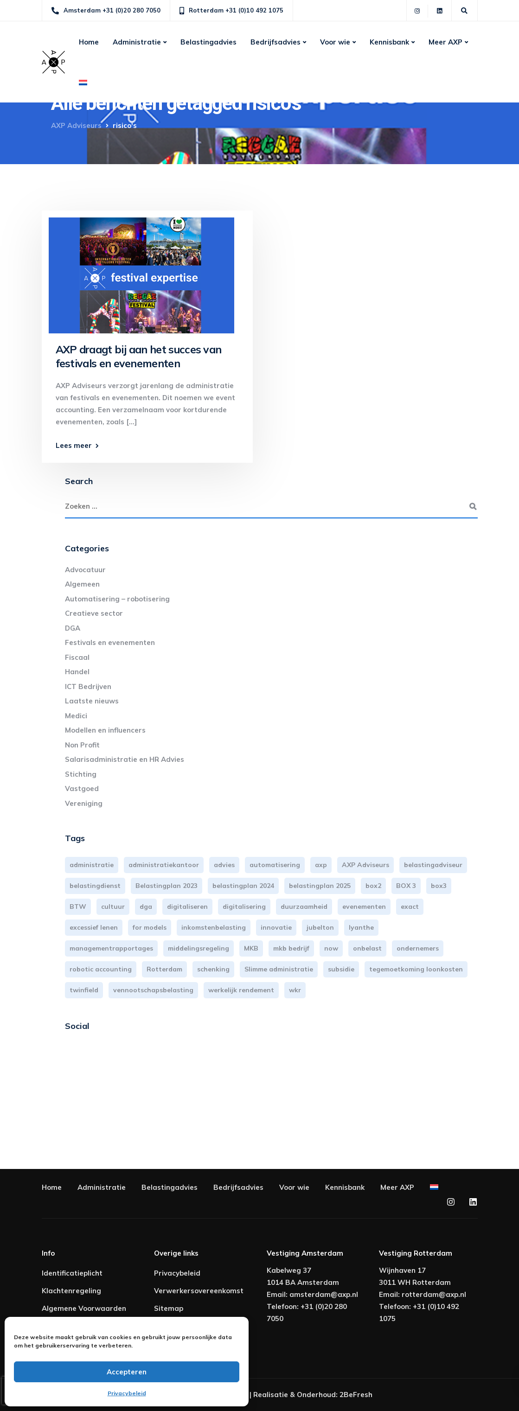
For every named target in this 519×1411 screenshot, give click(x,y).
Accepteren (127, 1371)
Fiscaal (77, 657)
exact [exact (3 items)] (410, 906)
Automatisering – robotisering (117, 598)
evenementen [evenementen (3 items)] (364, 906)
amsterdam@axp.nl (323, 1294)
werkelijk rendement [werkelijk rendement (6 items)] (241, 990)
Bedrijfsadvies (275, 42)
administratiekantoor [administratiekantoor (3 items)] (163, 865)
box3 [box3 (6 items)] (439, 885)
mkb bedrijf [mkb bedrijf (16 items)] (291, 948)
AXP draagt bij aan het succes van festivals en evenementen (139, 356)
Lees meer (74, 445)
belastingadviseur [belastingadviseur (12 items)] (433, 865)
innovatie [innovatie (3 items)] (276, 927)
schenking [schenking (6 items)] (213, 969)
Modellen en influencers (105, 730)
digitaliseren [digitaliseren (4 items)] (187, 906)
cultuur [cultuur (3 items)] (113, 906)
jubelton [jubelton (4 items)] (320, 927)
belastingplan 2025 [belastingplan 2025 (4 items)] (320, 885)
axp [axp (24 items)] (321, 865)
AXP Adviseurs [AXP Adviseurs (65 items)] (365, 865)
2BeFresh (356, 1394)
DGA (72, 628)
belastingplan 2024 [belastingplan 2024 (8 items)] (243, 885)
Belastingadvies (208, 42)
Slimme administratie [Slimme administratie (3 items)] (278, 969)
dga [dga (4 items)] (146, 906)
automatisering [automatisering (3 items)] (275, 865)
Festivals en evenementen (110, 642)
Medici (76, 715)
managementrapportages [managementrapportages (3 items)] (111, 948)
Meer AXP (445, 42)
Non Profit (82, 745)
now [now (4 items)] (331, 948)
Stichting (80, 774)
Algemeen (82, 584)
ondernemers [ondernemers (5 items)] (418, 948)
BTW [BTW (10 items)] (78, 906)
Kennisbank (389, 42)
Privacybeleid (127, 1393)
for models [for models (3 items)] (150, 927)
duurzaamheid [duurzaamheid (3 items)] (304, 906)
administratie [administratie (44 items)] (92, 865)
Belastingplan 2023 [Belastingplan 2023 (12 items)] (166, 885)
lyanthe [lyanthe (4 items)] (361, 927)
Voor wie (335, 42)
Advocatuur (85, 569)
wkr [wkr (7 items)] (295, 990)
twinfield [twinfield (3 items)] (84, 990)
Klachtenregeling (71, 1290)
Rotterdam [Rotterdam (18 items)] (164, 969)
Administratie (137, 42)
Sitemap (168, 1308)
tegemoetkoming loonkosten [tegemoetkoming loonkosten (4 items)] (416, 969)
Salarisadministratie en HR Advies (124, 759)
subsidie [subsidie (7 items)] (341, 969)
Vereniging (84, 803)
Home (89, 42)
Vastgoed (82, 788)
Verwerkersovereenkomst (198, 1290)
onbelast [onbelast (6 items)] (367, 948)
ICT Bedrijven (88, 686)
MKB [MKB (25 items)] (251, 948)
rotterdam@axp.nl (434, 1294)
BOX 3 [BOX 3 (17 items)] (406, 885)
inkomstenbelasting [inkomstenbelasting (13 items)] (213, 927)
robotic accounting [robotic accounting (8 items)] (101, 969)
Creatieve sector (94, 613)
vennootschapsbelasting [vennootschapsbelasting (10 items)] (153, 990)
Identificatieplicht (72, 1273)
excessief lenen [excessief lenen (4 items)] (94, 927)
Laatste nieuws (92, 700)
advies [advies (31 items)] (224, 865)
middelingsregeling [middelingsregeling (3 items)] (198, 948)
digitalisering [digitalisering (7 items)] (244, 906)
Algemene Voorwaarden (84, 1308)
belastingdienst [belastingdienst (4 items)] (95, 885)
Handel (77, 671)
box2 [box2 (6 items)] (373, 885)
